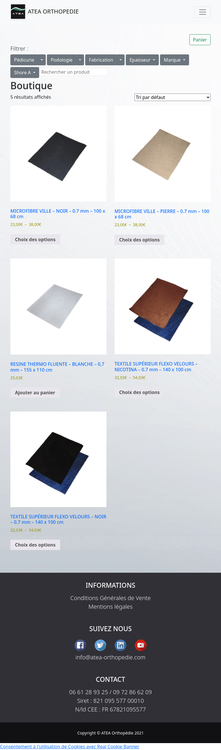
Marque (173, 60)
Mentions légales (110, 606)
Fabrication (101, 60)
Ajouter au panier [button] (35, 392)
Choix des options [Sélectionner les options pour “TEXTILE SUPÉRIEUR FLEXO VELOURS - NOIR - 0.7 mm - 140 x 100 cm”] (35, 545)
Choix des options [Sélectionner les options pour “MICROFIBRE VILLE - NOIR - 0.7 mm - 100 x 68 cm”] (35, 239)
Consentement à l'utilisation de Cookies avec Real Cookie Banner (69, 746)
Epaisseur (140, 60)
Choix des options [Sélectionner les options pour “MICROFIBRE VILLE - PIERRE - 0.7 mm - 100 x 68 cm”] (139, 240)
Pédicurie (24, 60)
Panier (200, 40)
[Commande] (172, 97)
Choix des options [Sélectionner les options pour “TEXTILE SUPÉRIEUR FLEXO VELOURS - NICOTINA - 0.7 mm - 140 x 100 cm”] (139, 392)
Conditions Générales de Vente (110, 598)
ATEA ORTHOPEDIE (44, 12)
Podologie (62, 60)
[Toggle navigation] (203, 12)
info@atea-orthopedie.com (111, 657)
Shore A (23, 72)
